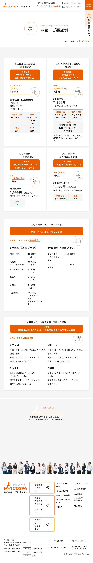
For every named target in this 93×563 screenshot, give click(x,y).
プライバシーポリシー (79, 541)
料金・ (63, 495)
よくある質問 (80, 489)
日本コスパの (62, 485)
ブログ (59, 506)
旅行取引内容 (58, 541)
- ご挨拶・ (79, 499)
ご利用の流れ (62, 490)
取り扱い (63, 501)
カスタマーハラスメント (79, 547)
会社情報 (78, 494)
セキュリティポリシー (58, 547)
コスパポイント (81, 483)
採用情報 (78, 505)
